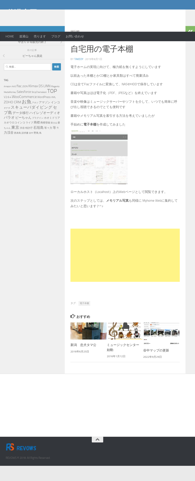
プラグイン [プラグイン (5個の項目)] (37, 133)
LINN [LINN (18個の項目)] (46, 101)
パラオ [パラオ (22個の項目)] (9, 132)
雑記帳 (75, 47)
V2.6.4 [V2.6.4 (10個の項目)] (7, 112)
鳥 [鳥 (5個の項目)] (40, 148)
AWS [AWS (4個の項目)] (14, 101)
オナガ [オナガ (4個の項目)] (7, 123)
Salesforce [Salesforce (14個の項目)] (24, 107)
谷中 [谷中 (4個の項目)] (31, 148)
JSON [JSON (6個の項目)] (25, 101)
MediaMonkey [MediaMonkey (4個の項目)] (10, 107)
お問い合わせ (75, 36)
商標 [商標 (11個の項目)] (37, 137)
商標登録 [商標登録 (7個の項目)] (45, 137)
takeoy (78, 74)
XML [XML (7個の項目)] (53, 112)
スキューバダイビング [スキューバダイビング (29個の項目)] (31, 122)
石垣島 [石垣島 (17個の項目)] (38, 143)
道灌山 (23, 36)
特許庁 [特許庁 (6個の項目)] (29, 143)
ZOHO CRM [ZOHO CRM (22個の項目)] (12, 117)
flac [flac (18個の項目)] (19, 101)
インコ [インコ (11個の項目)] (55, 117)
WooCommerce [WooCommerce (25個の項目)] (24, 112)
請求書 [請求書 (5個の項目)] (25, 148)
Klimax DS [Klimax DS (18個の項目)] (35, 101)
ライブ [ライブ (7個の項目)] (29, 137)
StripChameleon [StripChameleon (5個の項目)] (39, 107)
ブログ (55, 36)
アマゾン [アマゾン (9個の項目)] (44, 117)
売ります (40, 36)
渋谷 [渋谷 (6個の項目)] (22, 143)
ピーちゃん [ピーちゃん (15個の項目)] (23, 133)
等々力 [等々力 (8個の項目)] (48, 143)
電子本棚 (84, 318)
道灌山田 (21, 13)
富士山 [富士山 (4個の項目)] (54, 138)
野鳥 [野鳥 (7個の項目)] (36, 148)
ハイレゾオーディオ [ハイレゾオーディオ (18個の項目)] (44, 128)
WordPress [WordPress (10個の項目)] (44, 112)
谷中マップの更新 (156, 365)
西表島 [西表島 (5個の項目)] (17, 148)
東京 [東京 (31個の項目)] (15, 142)
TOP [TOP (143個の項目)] (52, 106)
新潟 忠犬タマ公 (83, 360)
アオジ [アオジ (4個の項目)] (35, 118)
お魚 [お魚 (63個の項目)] (26, 117)
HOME (10, 36)
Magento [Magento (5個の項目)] (55, 101)
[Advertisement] (158, 15)
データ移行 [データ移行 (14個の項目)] (21, 128)
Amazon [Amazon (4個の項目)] (7, 101)
